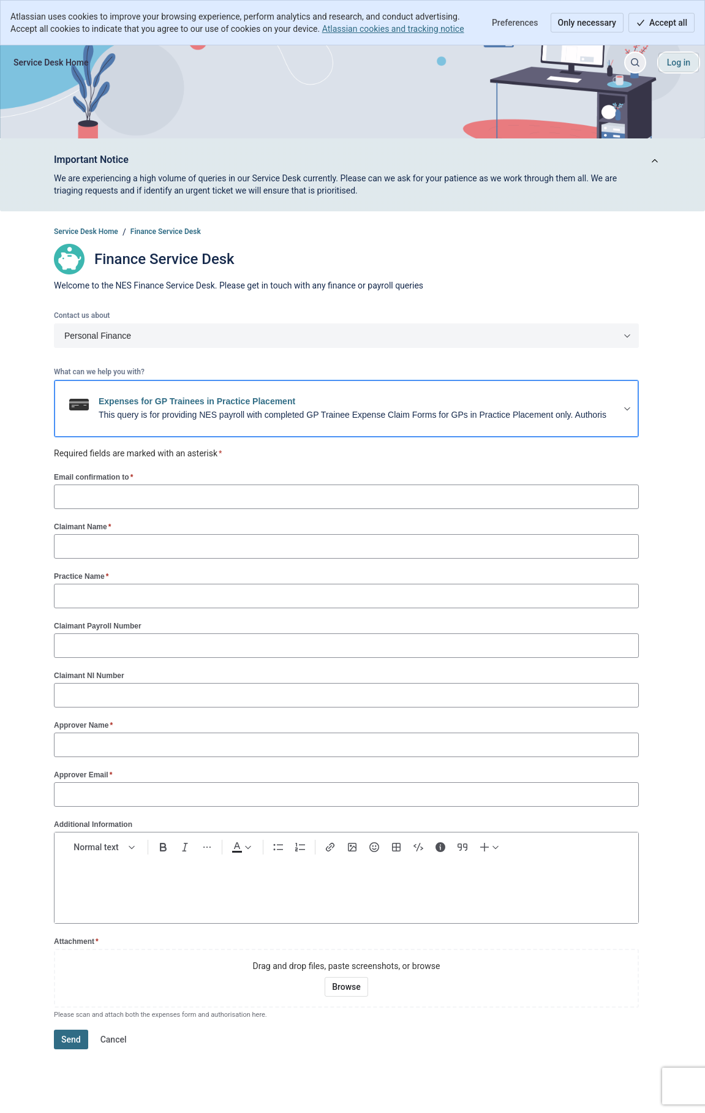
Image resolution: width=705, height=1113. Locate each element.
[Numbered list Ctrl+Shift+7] (300, 847)
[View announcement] (655, 161)
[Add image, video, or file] (352, 847)
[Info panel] (440, 847)
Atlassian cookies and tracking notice (393, 29)
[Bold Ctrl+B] (163, 847)
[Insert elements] (490, 847)
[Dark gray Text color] (241, 847)
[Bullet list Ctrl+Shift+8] (278, 847)
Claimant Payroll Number (97, 626)
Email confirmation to (93, 476)
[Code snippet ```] (418, 847)
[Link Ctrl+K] (330, 847)
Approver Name (83, 725)
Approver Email (83, 774)
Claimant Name (82, 526)
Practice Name (81, 576)
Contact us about (82, 315)
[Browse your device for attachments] (346, 987)
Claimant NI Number (89, 675)
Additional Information (93, 824)
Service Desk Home (86, 231)
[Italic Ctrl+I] (185, 847)
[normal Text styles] (105, 847)
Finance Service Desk (165, 231)
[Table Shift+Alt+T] (396, 847)
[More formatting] (207, 847)
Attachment (76, 941)
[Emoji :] (374, 847)
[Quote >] (462, 847)
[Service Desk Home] (51, 62)
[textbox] (346, 884)
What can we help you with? (99, 372)
